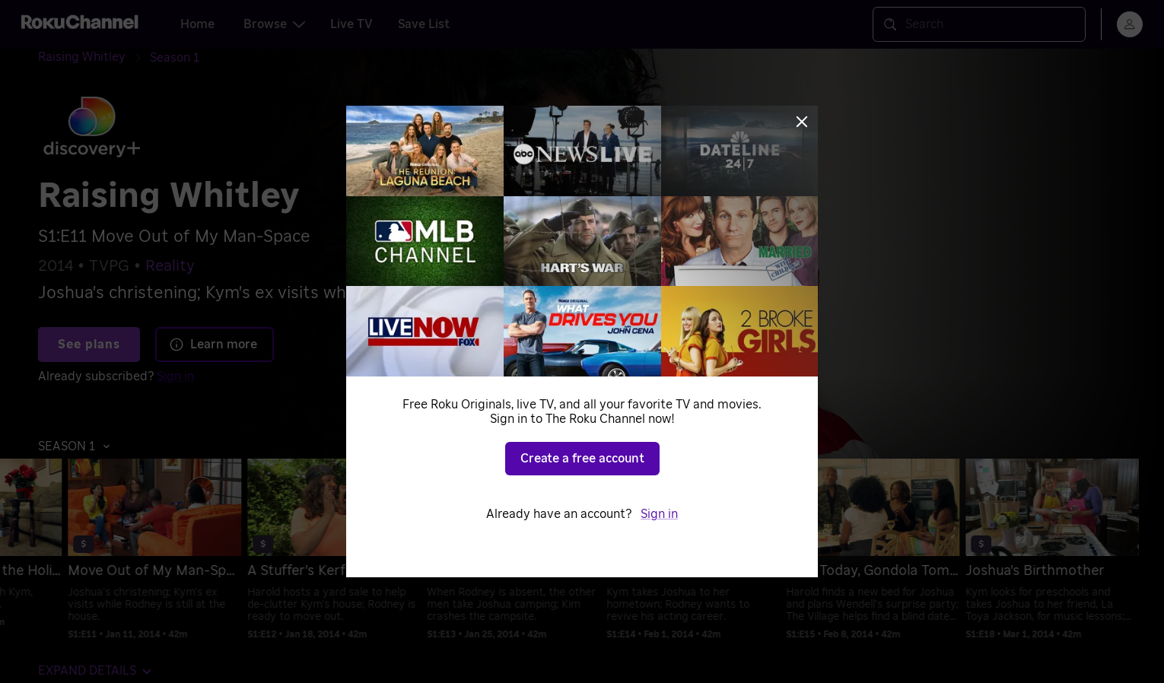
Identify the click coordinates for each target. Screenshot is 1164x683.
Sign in (659, 514)
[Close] (802, 122)
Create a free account (582, 459)
